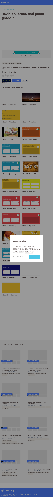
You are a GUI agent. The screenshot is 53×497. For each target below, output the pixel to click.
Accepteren (34, 257)
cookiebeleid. (29, 253)
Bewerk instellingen (19, 257)
